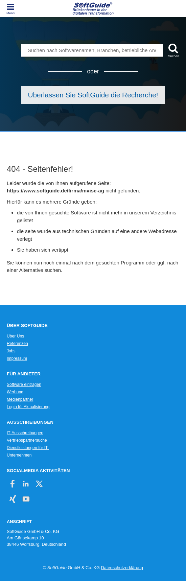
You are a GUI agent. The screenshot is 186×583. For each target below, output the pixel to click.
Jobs (11, 351)
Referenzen (17, 343)
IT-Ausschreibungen (25, 432)
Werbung (15, 392)
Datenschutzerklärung (122, 567)
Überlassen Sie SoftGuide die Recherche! (93, 95)
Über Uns (15, 336)
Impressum (17, 358)
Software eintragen (24, 384)
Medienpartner (20, 399)
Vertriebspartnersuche (27, 440)
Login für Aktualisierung (28, 406)
